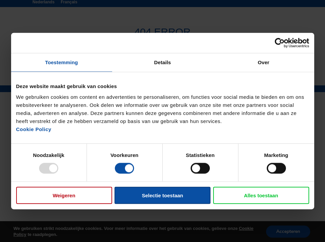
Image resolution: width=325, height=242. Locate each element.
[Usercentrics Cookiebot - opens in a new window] (279, 43)
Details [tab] (162, 62)
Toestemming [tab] (61, 62)
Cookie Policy (34, 129)
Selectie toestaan (162, 195)
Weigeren (64, 195)
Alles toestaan (261, 195)
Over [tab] (263, 62)
